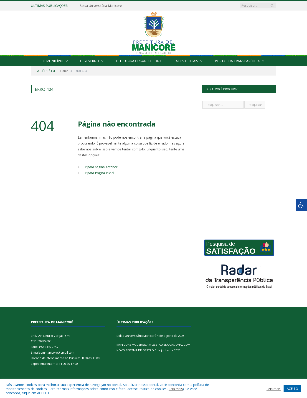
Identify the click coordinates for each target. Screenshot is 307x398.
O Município (53, 61)
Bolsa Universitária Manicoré (100, 6)
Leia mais (176, 388)
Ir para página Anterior (100, 167)
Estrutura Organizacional (139, 61)
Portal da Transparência (237, 61)
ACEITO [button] (292, 388)
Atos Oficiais (187, 61)
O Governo (89, 61)
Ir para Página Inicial (99, 173)
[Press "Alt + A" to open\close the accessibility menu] (301, 205)
